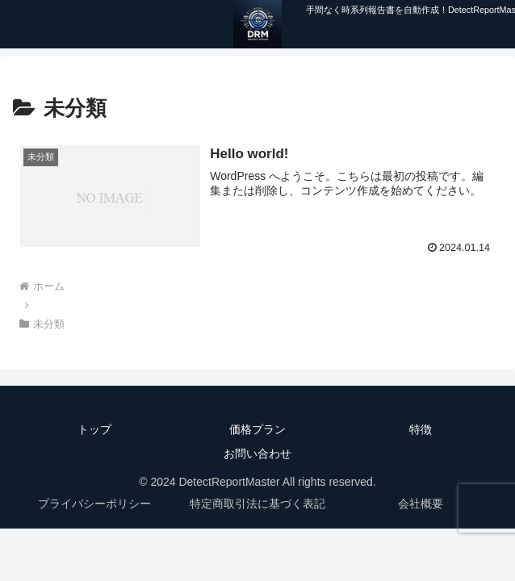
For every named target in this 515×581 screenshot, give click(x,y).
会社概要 (420, 503)
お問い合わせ (257, 453)
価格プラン (257, 429)
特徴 (420, 429)
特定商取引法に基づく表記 (257, 503)
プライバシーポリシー (94, 503)
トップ (94, 429)
